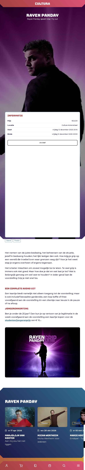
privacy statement (57, 437)
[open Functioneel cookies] (81, 444)
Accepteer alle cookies (66, 459)
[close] (81, 428)
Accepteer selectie (66, 465)
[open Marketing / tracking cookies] (81, 451)
